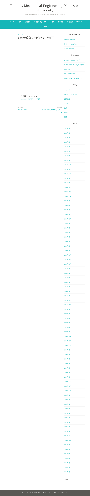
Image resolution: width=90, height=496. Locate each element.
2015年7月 (67, 404)
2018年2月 (67, 291)
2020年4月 (67, 205)
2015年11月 (67, 386)
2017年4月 (67, 327)
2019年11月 (67, 219)
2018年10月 (67, 264)
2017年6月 (67, 318)
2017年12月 (67, 300)
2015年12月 (67, 381)
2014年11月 (67, 440)
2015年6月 (67, 409)
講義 (53, 22)
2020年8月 (67, 201)
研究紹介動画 (23, 109)
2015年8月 (67, 400)
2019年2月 (67, 246)
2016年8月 (67, 354)
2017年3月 (67, 332)
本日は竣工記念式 (69, 74)
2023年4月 (67, 137)
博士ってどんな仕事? (70, 44)
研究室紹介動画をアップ (71, 60)
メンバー (12, 22)
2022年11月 (67, 151)
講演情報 (67, 69)
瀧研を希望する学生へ (41, 22)
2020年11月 (67, 192)
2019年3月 (67, 241)
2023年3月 (67, 142)
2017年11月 (67, 305)
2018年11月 (67, 259)
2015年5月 (67, 413)
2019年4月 (67, 237)
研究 (20, 22)
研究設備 (70, 22)
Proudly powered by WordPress (34, 493)
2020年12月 (67, 187)
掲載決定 (67, 99)
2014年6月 (67, 458)
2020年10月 (67, 196)
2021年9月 (67, 178)
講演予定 (67, 112)
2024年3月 (67, 128)
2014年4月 (67, 463)
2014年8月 (67, 449)
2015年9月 (67, 395)
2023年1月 (67, 147)
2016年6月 (67, 359)
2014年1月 (67, 472)
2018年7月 (67, 269)
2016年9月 (67, 350)
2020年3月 (67, 210)
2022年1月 (67, 160)
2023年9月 (67, 133)
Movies (46, 26)
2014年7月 (67, 454)
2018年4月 (67, 282)
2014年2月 (67, 467)
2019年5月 (67, 232)
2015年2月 (67, 427)
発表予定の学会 (69, 49)
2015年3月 (67, 422)
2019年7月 (67, 228)
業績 (65, 108)
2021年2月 (67, 183)
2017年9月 (67, 309)
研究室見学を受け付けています (74, 65)
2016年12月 (67, 336)
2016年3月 (67, 368)
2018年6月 (67, 273)
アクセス (79, 22)
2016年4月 (67, 363)
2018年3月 (67, 287)
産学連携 (61, 22)
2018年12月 (67, 255)
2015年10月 (67, 391)
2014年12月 (67, 436)
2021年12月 (67, 165)
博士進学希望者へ (69, 39)
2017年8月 (67, 314)
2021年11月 (67, 169)
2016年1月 (67, 377)
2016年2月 (67, 372)
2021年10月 (67, 174)
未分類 (66, 103)
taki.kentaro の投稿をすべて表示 (30, 99)
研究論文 (28, 22)
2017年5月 (67, 323)
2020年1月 (67, 214)
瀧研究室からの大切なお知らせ (51, 110)
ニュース (21, 35)
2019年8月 (67, 223)
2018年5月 (67, 278)
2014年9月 (67, 445)
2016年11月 (67, 341)
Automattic (63, 493)
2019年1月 (67, 250)
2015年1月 (67, 431)
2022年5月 (67, 156)
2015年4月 (67, 418)
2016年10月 (67, 345)
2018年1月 (67, 296)
